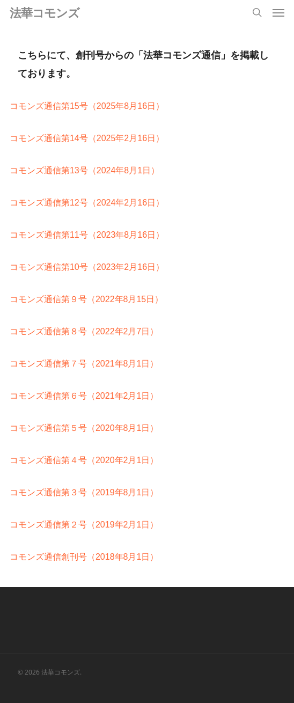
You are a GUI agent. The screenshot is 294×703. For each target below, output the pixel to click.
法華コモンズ (44, 12)
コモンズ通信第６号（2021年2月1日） (84, 395)
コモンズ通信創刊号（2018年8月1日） (84, 556)
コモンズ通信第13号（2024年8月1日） (84, 170)
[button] (278, 12)
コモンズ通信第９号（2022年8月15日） (86, 299)
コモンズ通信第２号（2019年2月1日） (84, 524)
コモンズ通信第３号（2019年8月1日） (84, 492)
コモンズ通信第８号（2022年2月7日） (84, 331)
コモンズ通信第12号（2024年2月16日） (87, 202)
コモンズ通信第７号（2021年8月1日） (84, 363)
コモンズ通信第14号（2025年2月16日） (87, 138)
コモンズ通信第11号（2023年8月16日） (87, 234)
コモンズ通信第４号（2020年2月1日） (84, 460)
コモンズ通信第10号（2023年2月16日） (87, 267)
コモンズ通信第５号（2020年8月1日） (84, 428)
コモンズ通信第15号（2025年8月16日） (87, 106)
